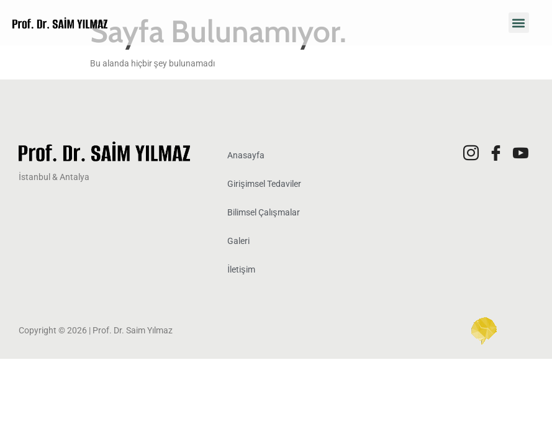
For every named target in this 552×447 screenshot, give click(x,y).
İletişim (241, 269)
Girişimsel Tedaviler (264, 184)
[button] (519, 22)
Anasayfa (246, 155)
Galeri (238, 241)
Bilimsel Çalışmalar (263, 212)
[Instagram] (471, 154)
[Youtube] (521, 154)
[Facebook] (496, 154)
